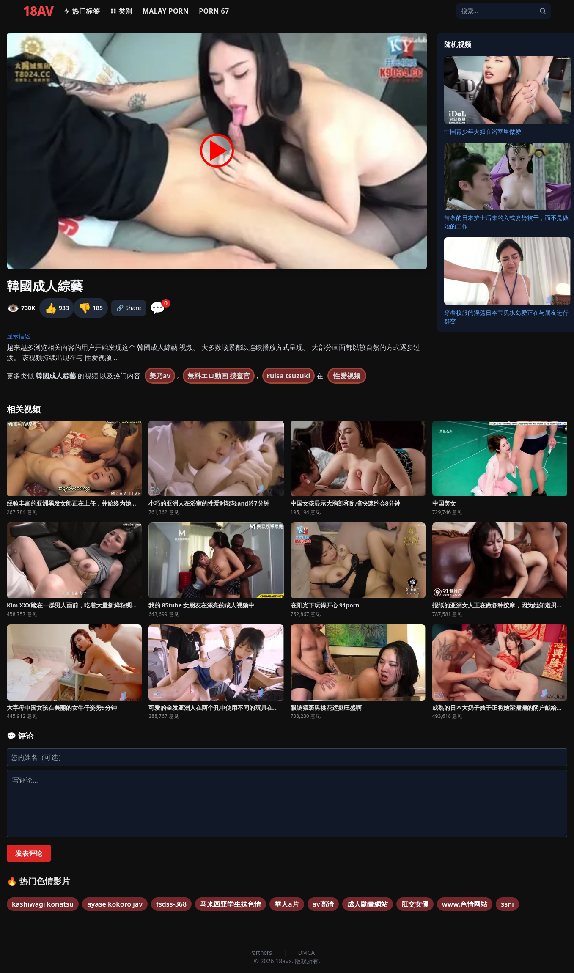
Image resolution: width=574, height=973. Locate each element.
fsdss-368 (171, 904)
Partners (261, 952)
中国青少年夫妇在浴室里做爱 (482, 131)
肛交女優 (414, 904)
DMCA (306, 952)
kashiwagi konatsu (43, 904)
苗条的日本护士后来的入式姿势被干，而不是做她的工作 (506, 222)
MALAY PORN (166, 11)
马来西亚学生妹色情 (230, 904)
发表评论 (28, 853)
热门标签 (81, 11)
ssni (507, 904)
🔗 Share (128, 308)
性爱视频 (346, 375)
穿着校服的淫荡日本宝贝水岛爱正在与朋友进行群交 (506, 316)
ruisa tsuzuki (288, 375)
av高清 (323, 904)
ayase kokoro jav (115, 904)
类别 (121, 11)
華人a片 (287, 904)
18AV (38, 11)
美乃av (160, 375)
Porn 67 (214, 11)
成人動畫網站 (367, 904)
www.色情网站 (465, 904)
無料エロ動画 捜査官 (218, 375)
